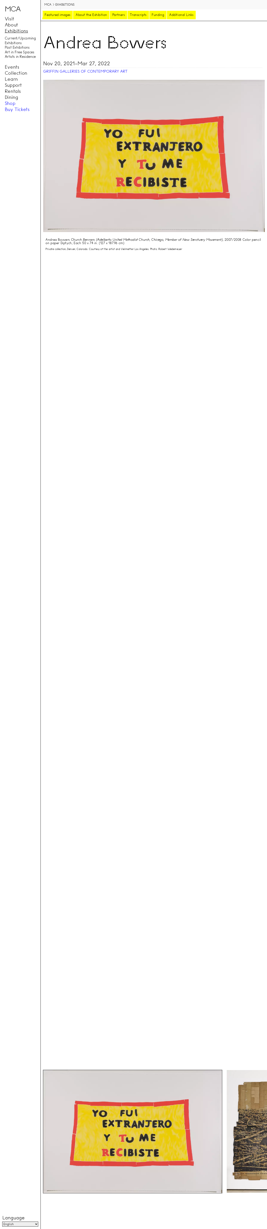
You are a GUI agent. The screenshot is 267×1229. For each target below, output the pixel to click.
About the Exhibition (91, 15)
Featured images (57, 15)
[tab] (132, 1131)
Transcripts (138, 15)
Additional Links (181, 15)
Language (13, 1218)
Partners (118, 15)
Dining (11, 97)
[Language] (20, 1224)
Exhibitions (16, 31)
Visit (9, 19)
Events (12, 67)
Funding (158, 15)
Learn (11, 79)
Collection (16, 73)
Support (13, 85)
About (11, 25)
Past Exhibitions (17, 47)
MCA (48, 4)
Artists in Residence (20, 56)
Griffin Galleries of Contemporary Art (85, 71)
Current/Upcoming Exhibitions (20, 40)
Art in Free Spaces (19, 52)
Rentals (13, 91)
